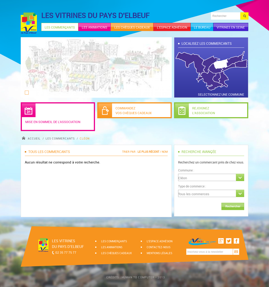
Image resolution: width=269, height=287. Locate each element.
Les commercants (61, 138)
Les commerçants (114, 241)
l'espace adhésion (172, 27)
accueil (31, 138)
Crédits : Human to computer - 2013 (135, 277)
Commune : (186, 170)
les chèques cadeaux (132, 27)
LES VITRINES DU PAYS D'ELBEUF (95, 15)
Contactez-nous (158, 247)
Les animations (111, 247)
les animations (94, 27)
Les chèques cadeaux (116, 253)
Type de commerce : (192, 186)
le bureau (202, 27)
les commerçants (60, 27)
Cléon (85, 138)
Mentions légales (159, 253)
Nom (165, 151)
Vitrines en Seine (231, 27)
